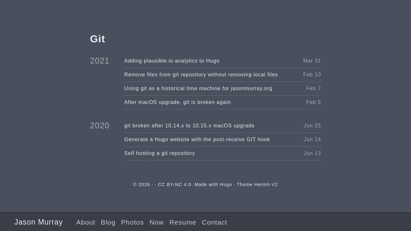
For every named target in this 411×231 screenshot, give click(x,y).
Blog (108, 222)
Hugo (226, 184)
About (85, 222)
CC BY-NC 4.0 (174, 184)
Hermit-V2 (266, 184)
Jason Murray (38, 222)
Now (157, 222)
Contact (214, 222)
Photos (132, 222)
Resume (182, 222)
